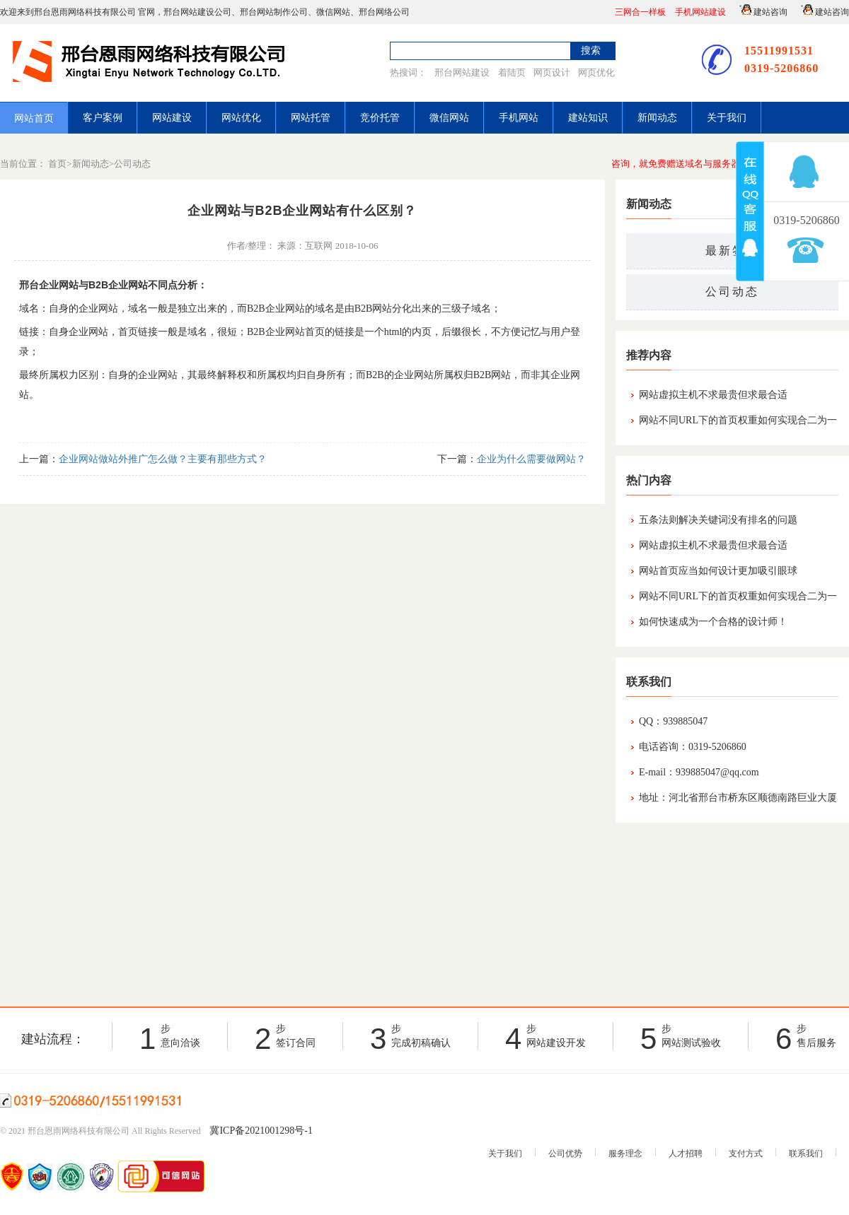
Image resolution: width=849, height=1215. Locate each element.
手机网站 (518, 117)
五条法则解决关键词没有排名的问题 (718, 520)
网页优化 (596, 72)
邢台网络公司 (384, 12)
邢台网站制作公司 (274, 12)
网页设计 (551, 72)
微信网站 (333, 12)
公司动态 (132, 163)
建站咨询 (761, 10)
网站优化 (241, 117)
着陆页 (512, 72)
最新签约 (732, 251)
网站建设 (172, 117)
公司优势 (565, 1153)
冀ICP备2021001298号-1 (260, 1130)
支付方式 (746, 1153)
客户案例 (102, 117)
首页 (57, 163)
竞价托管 (380, 117)
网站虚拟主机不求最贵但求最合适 (713, 394)
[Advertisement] (732, 911)
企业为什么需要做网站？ (531, 459)
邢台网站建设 (462, 72)
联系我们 (806, 1153)
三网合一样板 (640, 12)
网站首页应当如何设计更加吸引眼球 (718, 570)
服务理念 (625, 1153)
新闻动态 (657, 117)
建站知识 (588, 117)
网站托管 (310, 117)
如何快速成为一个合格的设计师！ (713, 621)
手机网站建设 (700, 12)
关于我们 (726, 117)
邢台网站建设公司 (197, 12)
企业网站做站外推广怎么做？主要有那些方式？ (163, 459)
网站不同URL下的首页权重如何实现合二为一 (738, 420)
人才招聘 (686, 1153)
